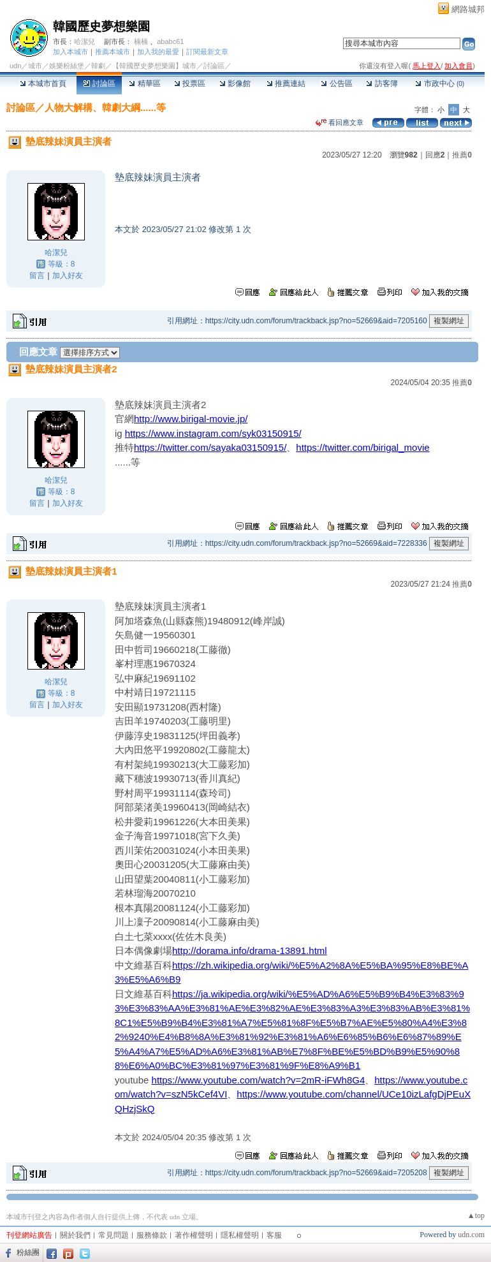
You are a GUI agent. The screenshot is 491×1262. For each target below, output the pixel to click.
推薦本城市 (112, 51)
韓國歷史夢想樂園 (101, 26)
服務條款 (151, 1235)
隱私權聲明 (240, 1235)
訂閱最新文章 (207, 51)
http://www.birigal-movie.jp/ (190, 418)
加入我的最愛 (158, 51)
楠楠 (141, 41)
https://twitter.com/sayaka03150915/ (210, 447)
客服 (274, 1235)
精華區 (144, 83)
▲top (476, 1215)
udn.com (471, 1234)
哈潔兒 (84, 41)
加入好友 (67, 275)
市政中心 (439, 83)
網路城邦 (468, 9)
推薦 (462, 154)
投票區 (189, 83)
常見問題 (113, 1235)
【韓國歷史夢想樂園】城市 (154, 66)
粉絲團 (28, 1252)
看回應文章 (339, 122)
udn (15, 66)
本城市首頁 (43, 83)
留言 (37, 275)
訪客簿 (381, 83)
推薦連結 (286, 83)
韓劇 (98, 66)
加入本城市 (70, 51)
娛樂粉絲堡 (66, 66)
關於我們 (75, 1235)
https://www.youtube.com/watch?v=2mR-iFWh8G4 (258, 1080)
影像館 (235, 83)
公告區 (336, 83)
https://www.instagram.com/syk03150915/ (213, 433)
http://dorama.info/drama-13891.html (249, 950)
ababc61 (170, 41)
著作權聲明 (194, 1235)
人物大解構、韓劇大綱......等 (105, 107)
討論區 (99, 83)
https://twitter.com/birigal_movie (362, 447)
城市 (35, 66)
